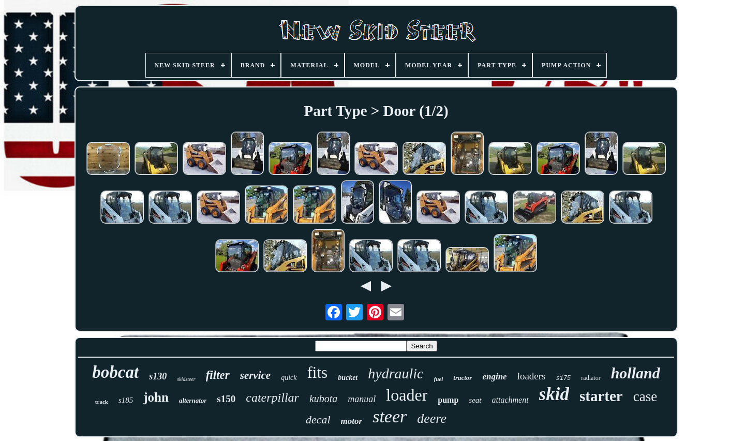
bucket (347, 377)
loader (406, 395)
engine (494, 376)
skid (554, 394)
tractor (462, 377)
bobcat (115, 372)
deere (431, 418)
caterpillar (272, 397)
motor (352, 421)
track (101, 402)
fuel (438, 379)
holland (635, 372)
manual (362, 399)
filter (218, 375)
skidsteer (186, 379)
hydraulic (395, 373)
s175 (563, 378)
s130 (158, 376)
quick (288, 377)
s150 (226, 398)
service (255, 375)
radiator (590, 377)
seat (475, 400)
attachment (510, 399)
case (645, 396)
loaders (531, 376)
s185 (125, 400)
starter (601, 396)
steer (390, 416)
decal (318, 419)
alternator (192, 400)
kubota (323, 398)
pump (448, 399)
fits (317, 372)
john (156, 397)
